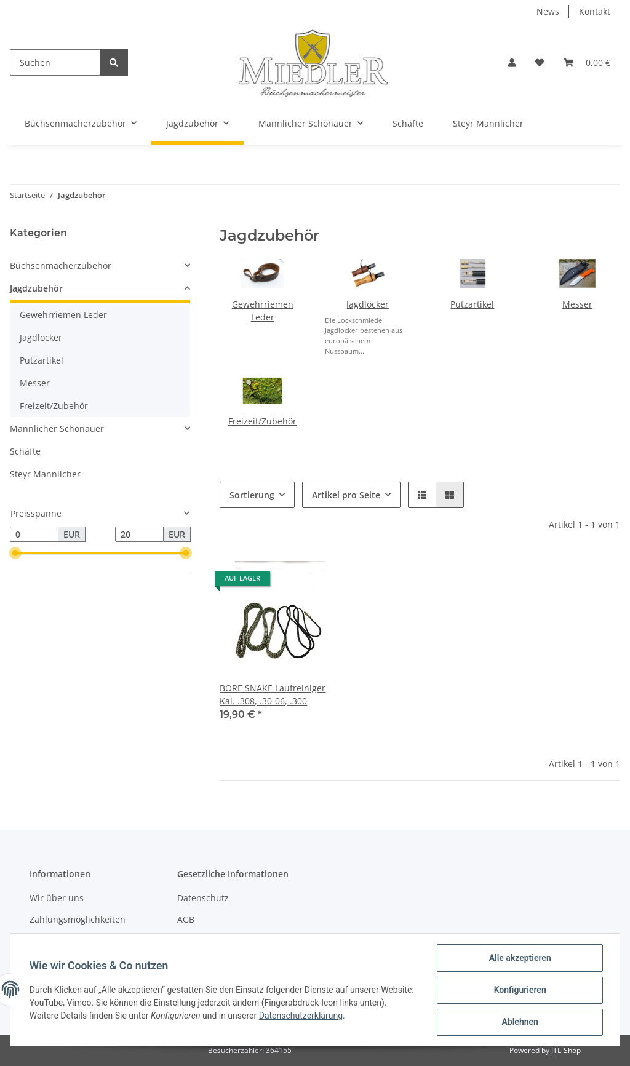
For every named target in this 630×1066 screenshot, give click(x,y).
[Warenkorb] (587, 62)
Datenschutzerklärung (330, 1016)
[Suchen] (55, 62)
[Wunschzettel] (539, 62)
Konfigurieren (519, 990)
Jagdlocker (367, 304)
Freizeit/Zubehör (262, 421)
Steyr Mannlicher (45, 474)
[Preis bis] (139, 535)
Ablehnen (519, 1022)
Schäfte (25, 451)
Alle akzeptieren (519, 958)
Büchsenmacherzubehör (60, 265)
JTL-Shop (566, 1050)
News (547, 11)
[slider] (15, 554)
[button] (511, 62)
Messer (577, 304)
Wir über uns (57, 898)
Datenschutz (203, 898)
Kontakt (594, 11)
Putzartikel (472, 304)
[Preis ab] (34, 535)
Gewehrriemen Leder (63, 314)
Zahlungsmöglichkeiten (78, 919)
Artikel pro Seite (346, 495)
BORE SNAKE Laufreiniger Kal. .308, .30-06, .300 (272, 694)
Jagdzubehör (36, 288)
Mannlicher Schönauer (57, 428)
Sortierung (251, 495)
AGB (185, 919)
